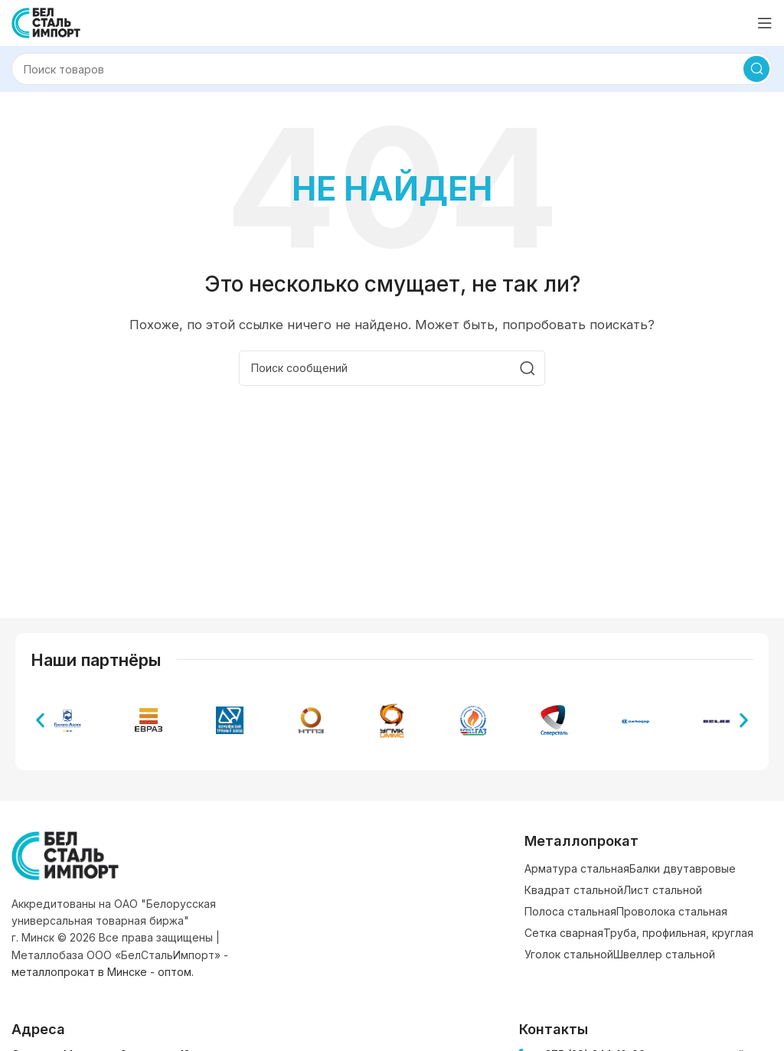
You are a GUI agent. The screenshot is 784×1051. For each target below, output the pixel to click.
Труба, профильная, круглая (678, 932)
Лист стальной (662, 889)
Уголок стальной (568, 954)
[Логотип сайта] (45, 22)
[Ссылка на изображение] (65, 854)
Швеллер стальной (664, 954)
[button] (40, 720)
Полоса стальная (570, 911)
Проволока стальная (671, 911)
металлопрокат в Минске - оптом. (102, 971)
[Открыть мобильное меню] (765, 23)
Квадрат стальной (573, 889)
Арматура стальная (576, 868)
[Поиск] (392, 69)
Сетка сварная (563, 932)
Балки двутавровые (682, 868)
